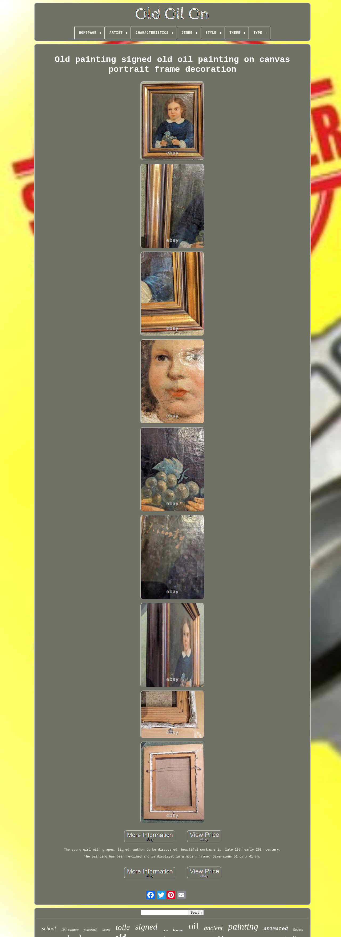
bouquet (178, 930)
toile (123, 927)
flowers (298, 929)
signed (146, 926)
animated (275, 929)
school (49, 928)
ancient (213, 928)
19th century (70, 929)
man (165, 930)
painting (243, 926)
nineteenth (90, 929)
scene (106, 929)
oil (193, 926)
